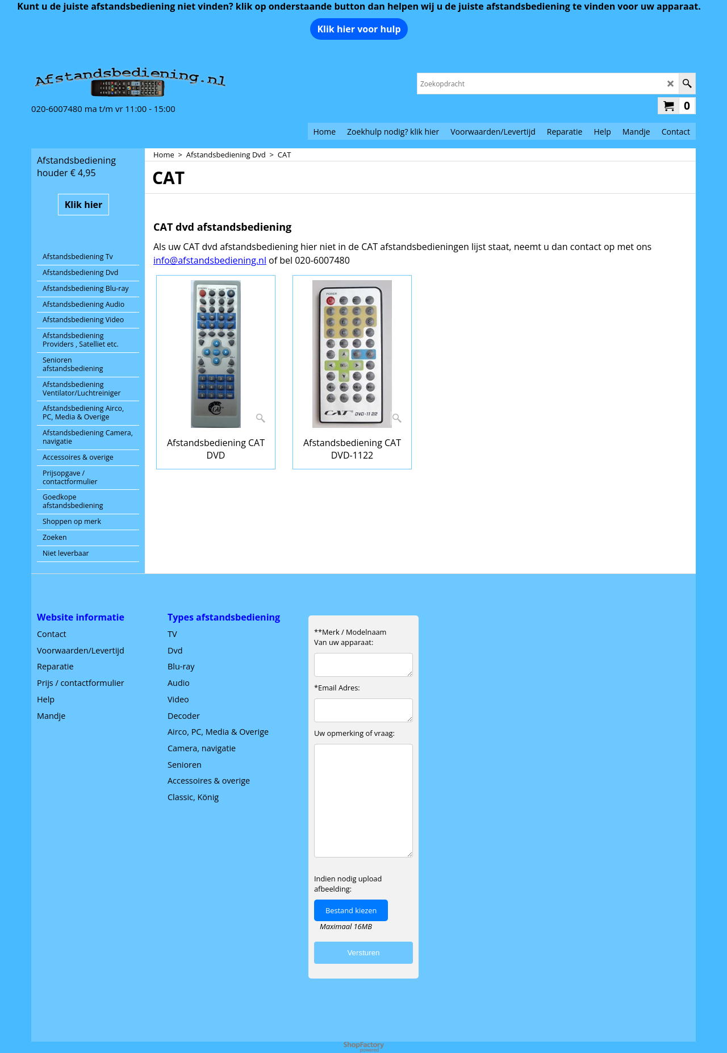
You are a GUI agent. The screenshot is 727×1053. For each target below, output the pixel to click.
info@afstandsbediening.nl (209, 260)
